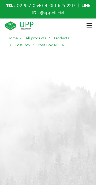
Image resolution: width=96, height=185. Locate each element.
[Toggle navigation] (89, 25)
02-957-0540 (30, 6)
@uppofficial (52, 13)
